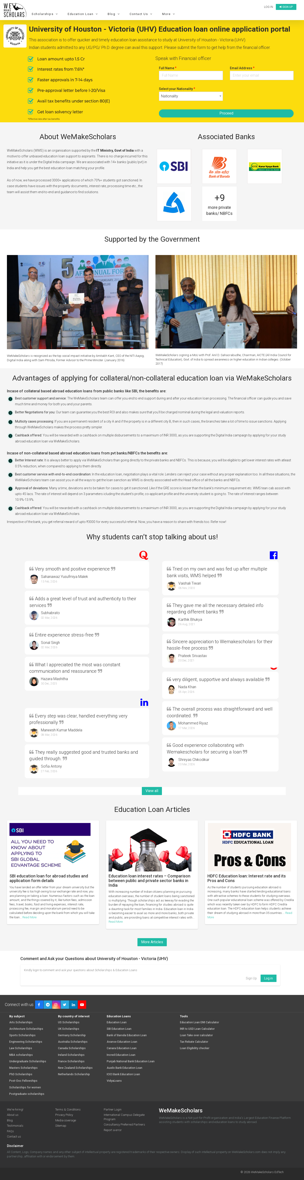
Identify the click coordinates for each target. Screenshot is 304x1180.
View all (152, 791)
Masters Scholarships (23, 1067)
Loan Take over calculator (196, 1035)
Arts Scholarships (21, 1022)
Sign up (286, 7)
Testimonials (15, 1125)
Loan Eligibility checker (194, 1048)
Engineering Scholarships (25, 1041)
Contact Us (141, 14)
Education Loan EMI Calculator (199, 1022)
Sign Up (251, 978)
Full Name (167, 68)
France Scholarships (71, 1061)
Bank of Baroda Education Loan (127, 1035)
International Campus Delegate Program (124, 1117)
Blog (114, 14)
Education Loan (83, 14)
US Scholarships (68, 1022)
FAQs (10, 1131)
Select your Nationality (177, 89)
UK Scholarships (68, 1028)
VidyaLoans (114, 1080)
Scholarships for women (25, 1087)
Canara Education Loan (122, 1048)
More (169, 14)
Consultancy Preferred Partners (124, 1124)
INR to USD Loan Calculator (197, 1028)
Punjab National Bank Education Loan (131, 1061)
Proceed (226, 113)
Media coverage (65, 1120)
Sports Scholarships (22, 1035)
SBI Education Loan (119, 1028)
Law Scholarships (20, 1048)
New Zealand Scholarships (75, 1067)
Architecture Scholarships (26, 1028)
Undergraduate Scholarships (27, 1061)
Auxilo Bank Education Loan (124, 1067)
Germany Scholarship (72, 1035)
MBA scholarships (21, 1055)
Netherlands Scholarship (74, 1074)
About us (12, 1115)
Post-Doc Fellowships (23, 1080)
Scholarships (45, 14)
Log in (268, 7)
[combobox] (191, 96)
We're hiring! (15, 1109)
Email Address (242, 68)
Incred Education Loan (121, 1055)
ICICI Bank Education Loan (123, 1074)
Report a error (113, 1130)
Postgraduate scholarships (26, 1094)
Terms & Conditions (68, 1109)
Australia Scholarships (73, 1041)
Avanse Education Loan (122, 1041)
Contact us (14, 1136)
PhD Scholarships (20, 1074)
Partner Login (113, 1109)
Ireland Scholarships (71, 1055)
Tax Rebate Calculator (194, 1041)
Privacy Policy (64, 1115)
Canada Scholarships (72, 1048)
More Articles (152, 942)
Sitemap (60, 1125)
